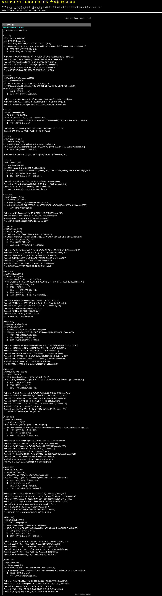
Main (76, 18)
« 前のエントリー (69, 18)
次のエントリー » (85, 18)
